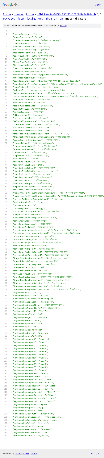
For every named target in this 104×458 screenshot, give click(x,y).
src (53, 18)
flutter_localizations (30, 18)
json (98, 453)
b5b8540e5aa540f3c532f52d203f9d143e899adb (66, 14)
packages (9, 18)
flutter (7, 14)
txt (91, 453)
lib (47, 18)
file (63, 25)
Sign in (98, 4)
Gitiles (18, 453)
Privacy (25, 453)
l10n (60, 18)
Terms (34, 453)
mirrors (19, 14)
